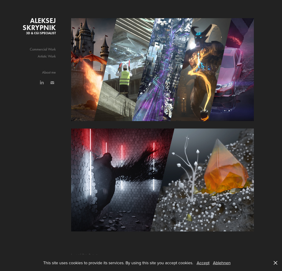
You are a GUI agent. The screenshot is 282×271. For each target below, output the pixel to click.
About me (49, 72)
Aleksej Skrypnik (40, 24)
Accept (203, 263)
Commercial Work (43, 49)
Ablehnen (222, 263)
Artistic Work (47, 56)
